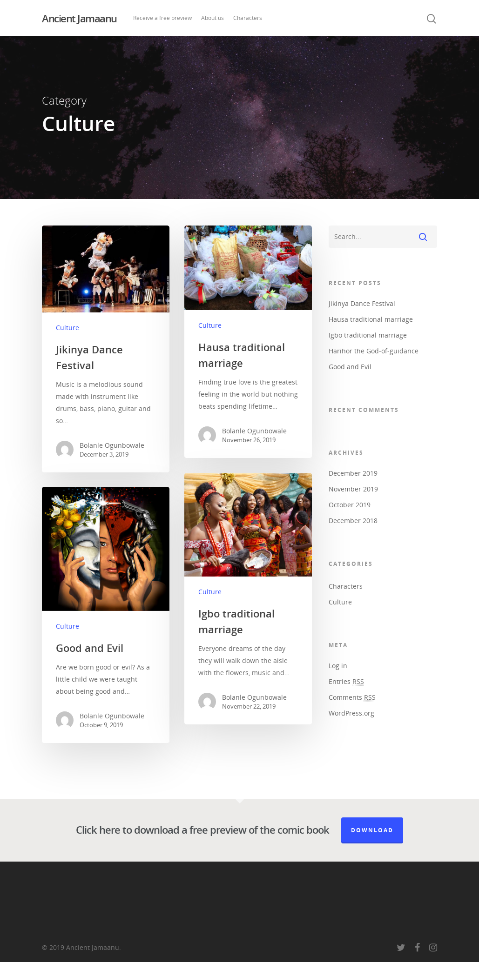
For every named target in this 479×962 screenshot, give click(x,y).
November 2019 (353, 488)
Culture (67, 327)
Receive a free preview (162, 18)
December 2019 (353, 473)
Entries (346, 681)
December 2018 (353, 520)
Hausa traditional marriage (371, 319)
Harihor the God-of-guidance (373, 350)
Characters (247, 18)
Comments (352, 697)
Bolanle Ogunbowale (112, 445)
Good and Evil (350, 366)
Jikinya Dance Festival (362, 303)
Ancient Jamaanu (79, 18)
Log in (338, 665)
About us (212, 18)
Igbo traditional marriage (368, 335)
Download (372, 830)
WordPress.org (351, 713)
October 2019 (350, 504)
